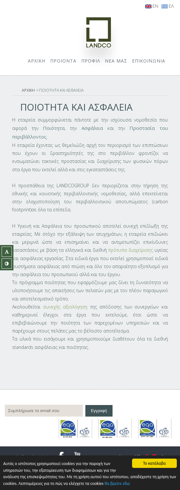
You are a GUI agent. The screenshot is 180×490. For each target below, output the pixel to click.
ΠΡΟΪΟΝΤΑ (63, 61)
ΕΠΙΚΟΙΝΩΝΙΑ (148, 61)
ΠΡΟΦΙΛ (90, 61)
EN (151, 6)
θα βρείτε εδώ (117, 483)
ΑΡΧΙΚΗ (36, 61)
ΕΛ (167, 6)
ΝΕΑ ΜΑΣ (116, 61)
